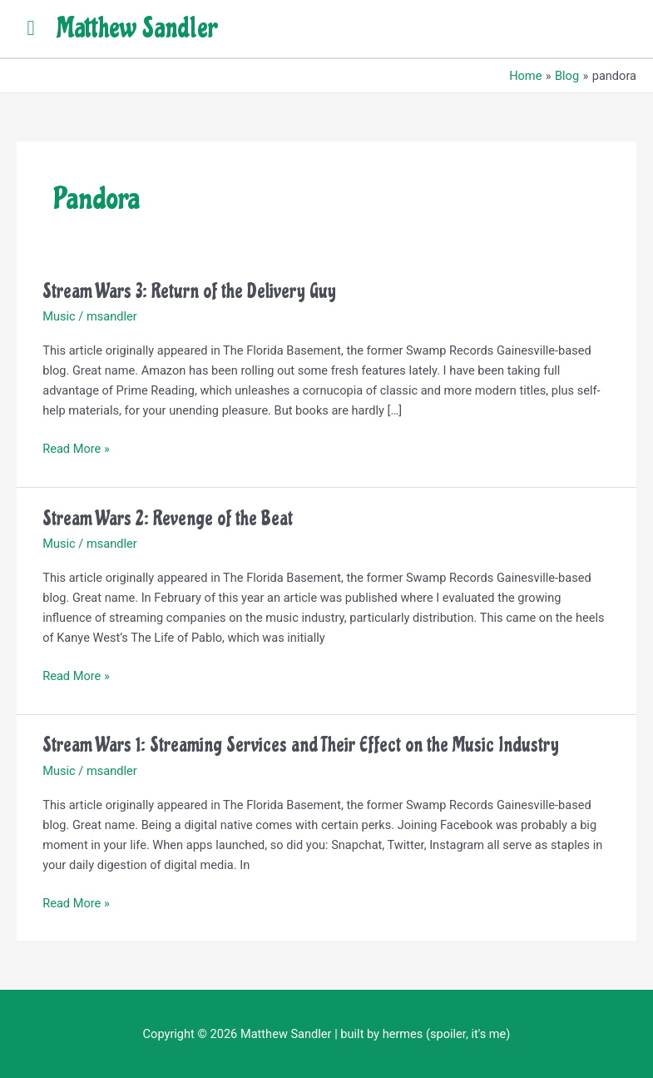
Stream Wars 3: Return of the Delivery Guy (189, 291)
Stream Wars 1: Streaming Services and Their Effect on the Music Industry (300, 745)
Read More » (76, 447)
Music (58, 316)
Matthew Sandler (137, 28)
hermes (403, 1033)
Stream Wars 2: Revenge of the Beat (167, 518)
